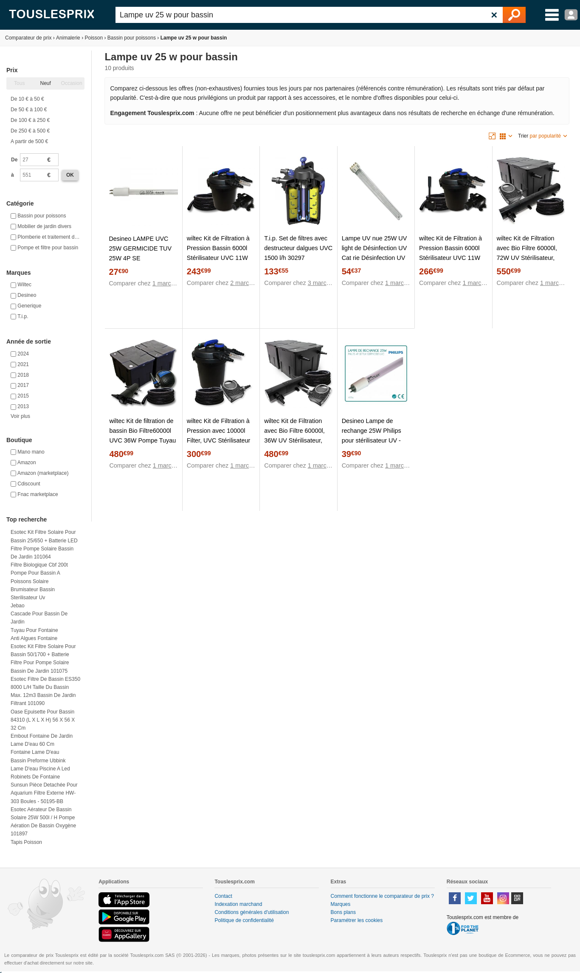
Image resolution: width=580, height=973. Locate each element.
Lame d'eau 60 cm (32, 744)
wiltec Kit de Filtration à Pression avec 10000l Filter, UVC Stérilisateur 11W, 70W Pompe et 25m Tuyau (219, 440)
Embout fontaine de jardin (42, 736)
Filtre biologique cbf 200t (39, 565)
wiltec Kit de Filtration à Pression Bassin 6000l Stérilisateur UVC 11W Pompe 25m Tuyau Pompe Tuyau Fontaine (450, 258)
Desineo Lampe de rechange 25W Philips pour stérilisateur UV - (371, 430)
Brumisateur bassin (33, 589)
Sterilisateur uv (28, 598)
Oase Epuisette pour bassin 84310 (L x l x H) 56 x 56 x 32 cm (43, 720)
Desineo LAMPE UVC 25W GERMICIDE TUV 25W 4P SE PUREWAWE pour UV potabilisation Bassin (140, 258)
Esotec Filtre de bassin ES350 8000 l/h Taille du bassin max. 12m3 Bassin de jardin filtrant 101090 (45, 691)
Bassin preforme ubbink (38, 761)
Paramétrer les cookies (357, 920)
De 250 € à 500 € (30, 131)
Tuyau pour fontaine (34, 630)
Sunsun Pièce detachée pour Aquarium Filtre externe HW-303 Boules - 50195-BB (44, 793)
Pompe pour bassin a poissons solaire (35, 577)
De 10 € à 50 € (27, 99)
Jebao (18, 606)
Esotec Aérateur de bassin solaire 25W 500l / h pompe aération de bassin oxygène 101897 (43, 822)
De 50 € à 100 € (29, 110)
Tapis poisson (26, 842)
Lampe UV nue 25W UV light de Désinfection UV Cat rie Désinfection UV (374, 248)
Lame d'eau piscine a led (40, 769)
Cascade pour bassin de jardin (39, 618)
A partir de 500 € (29, 141)
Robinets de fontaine (35, 777)
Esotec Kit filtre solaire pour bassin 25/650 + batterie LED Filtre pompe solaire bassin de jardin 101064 (44, 544)
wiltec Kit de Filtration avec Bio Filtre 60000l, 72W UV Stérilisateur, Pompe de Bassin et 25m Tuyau (531, 258)
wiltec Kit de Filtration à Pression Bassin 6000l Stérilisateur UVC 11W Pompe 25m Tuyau (218, 253)
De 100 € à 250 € (30, 120)
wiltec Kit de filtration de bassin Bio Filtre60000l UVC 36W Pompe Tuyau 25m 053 (142, 435)
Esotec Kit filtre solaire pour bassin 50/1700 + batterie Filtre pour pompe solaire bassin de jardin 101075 (43, 658)
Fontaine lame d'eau (35, 752)
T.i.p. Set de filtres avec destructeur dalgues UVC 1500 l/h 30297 (298, 248)
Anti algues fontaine (34, 638)
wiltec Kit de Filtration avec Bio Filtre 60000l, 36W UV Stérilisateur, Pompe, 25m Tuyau (294, 435)
